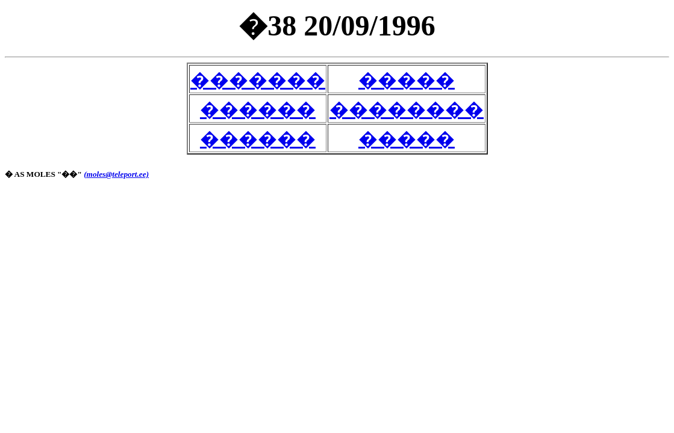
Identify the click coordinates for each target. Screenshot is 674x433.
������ (258, 109)
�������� (406, 109)
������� (257, 80)
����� (406, 80)
